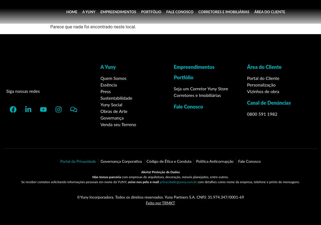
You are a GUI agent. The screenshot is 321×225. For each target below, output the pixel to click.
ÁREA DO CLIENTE (269, 12)
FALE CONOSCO (179, 12)
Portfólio (184, 77)
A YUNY (89, 12)
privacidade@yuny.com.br (178, 182)
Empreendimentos (194, 67)
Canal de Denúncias (269, 103)
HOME (71, 12)
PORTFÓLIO (151, 12)
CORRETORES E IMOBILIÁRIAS (223, 12)
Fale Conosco (188, 107)
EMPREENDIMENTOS (118, 12)
